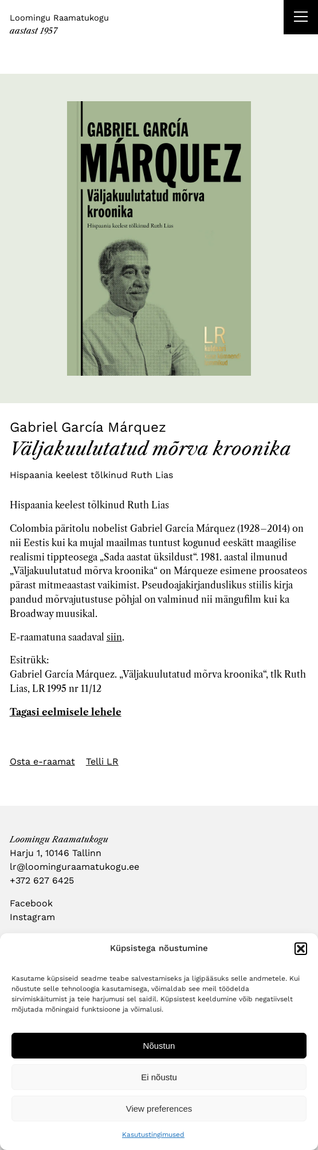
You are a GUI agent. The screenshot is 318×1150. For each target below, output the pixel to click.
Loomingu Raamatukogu (59, 18)
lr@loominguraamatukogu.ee (74, 866)
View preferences (159, 1108)
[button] (301, 948)
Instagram (32, 917)
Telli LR (102, 761)
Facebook (31, 903)
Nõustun (159, 1045)
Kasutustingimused (153, 1135)
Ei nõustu (159, 1077)
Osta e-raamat (42, 761)
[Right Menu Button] (301, 18)
